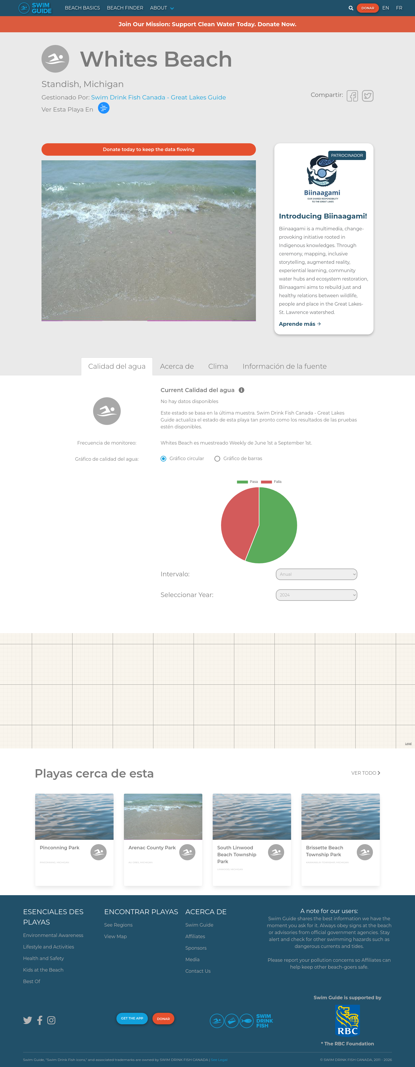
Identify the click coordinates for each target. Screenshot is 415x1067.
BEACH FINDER (125, 8)
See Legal (219, 1059)
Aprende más (300, 324)
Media (192, 959)
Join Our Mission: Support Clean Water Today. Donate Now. (208, 24)
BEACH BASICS (82, 8)
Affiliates (195, 936)
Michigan (104, 84)
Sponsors (196, 948)
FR (399, 8)
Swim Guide (199, 925)
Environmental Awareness (53, 935)
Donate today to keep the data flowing (149, 149)
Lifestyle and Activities (48, 947)
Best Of (31, 981)
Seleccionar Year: (187, 595)
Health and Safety (43, 958)
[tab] (117, 366)
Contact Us (198, 971)
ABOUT (158, 8)
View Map (115, 936)
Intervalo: (175, 574)
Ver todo (365, 773)
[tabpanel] (207, 495)
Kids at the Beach (43, 970)
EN (385, 8)
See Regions (118, 925)
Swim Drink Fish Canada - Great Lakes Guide (158, 97)
